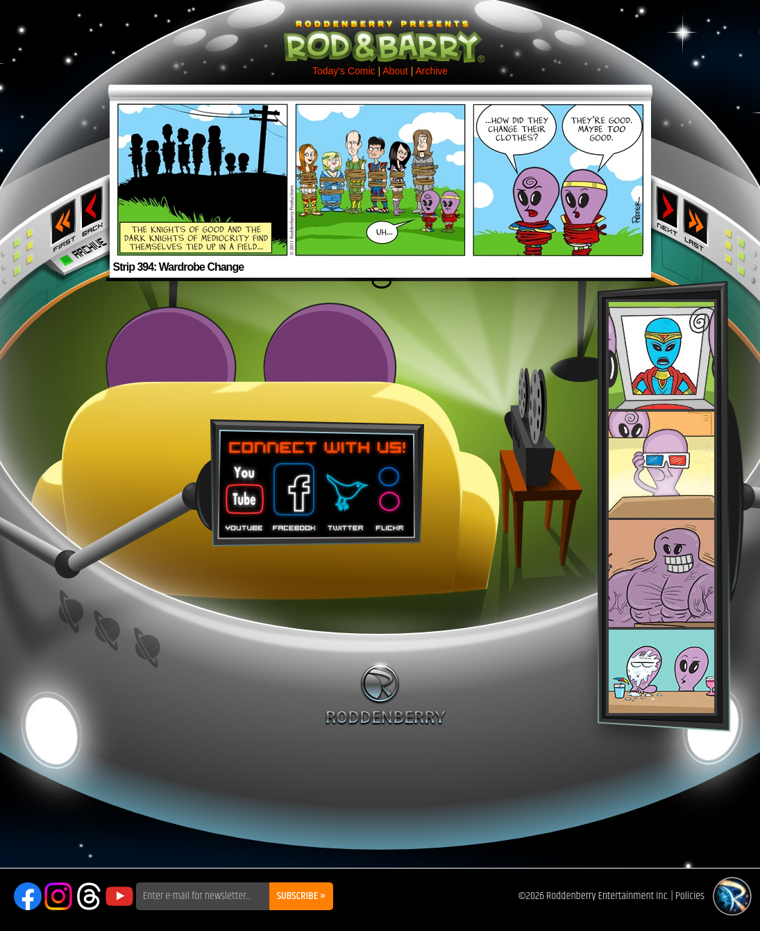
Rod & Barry (380, 32)
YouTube (119, 896)
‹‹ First (60, 220)
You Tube (243, 492)
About (395, 70)
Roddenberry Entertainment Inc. (607, 896)
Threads (89, 896)
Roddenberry (385, 693)
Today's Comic (343, 70)
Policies (689, 896)
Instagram (58, 896)
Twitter (345, 492)
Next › (667, 210)
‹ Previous (93, 210)
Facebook (292, 492)
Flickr (390, 492)
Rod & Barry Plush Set (661, 507)
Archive (431, 70)
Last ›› (700, 220)
